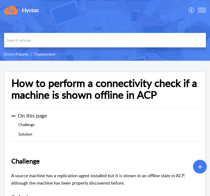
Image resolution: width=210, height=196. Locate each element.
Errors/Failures (16, 54)
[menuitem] (191, 10)
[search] (105, 40)
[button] (191, 10)
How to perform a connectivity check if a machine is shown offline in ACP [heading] (104, 89)
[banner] (105, 30)
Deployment (44, 54)
